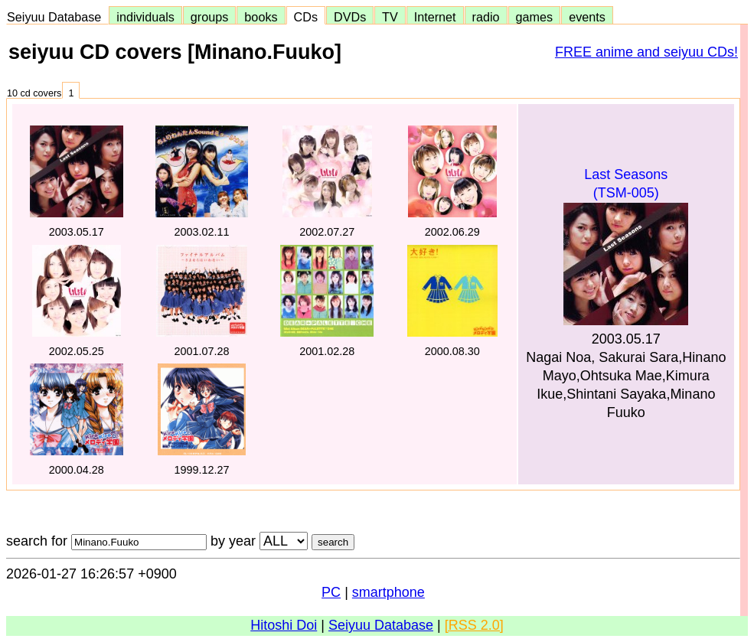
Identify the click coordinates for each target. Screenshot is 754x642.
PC (331, 592)
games (534, 17)
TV (389, 17)
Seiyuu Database (57, 17)
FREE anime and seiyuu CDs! (646, 52)
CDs (306, 17)
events (587, 17)
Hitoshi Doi (283, 625)
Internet (435, 17)
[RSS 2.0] (474, 625)
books (260, 17)
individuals (145, 17)
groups (210, 17)
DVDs (350, 17)
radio (486, 17)
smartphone (388, 592)
